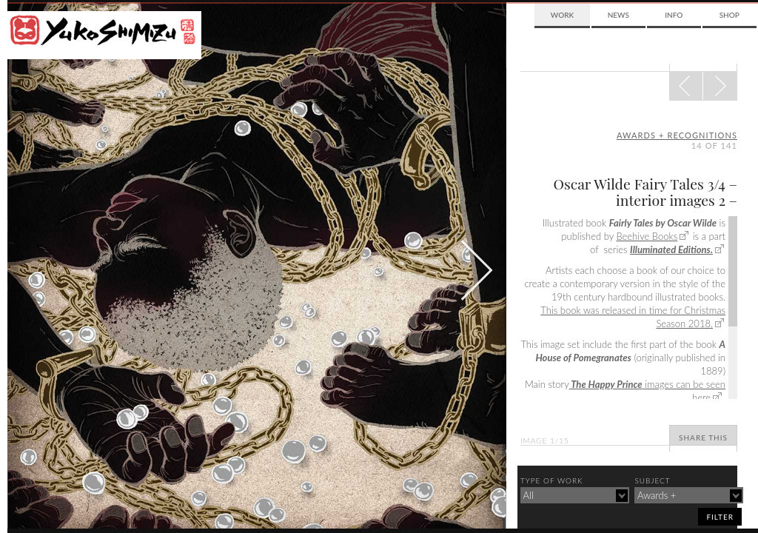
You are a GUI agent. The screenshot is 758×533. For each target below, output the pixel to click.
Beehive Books (646, 236)
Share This (703, 437)
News (618, 14)
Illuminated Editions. (671, 249)
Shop (729, 14)
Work (562, 14)
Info (673, 14)
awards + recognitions (677, 135)
